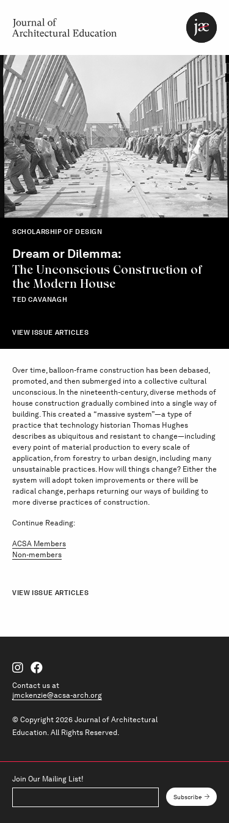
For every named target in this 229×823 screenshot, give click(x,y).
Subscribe (187, 796)
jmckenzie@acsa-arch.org (57, 695)
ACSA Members (39, 544)
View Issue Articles (50, 332)
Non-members (37, 554)
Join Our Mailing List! (47, 779)
